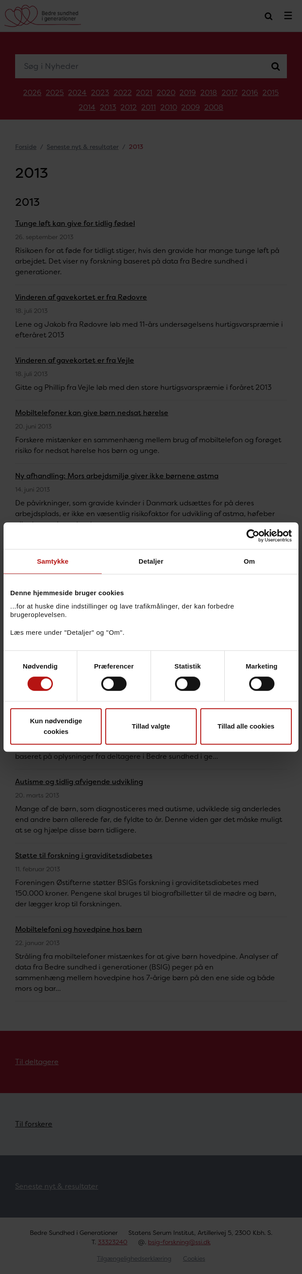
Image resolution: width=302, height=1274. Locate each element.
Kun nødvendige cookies (56, 726)
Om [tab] (249, 561)
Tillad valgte (151, 726)
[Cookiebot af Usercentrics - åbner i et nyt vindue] (253, 535)
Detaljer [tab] (151, 561)
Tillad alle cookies (246, 726)
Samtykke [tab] (52, 561)
